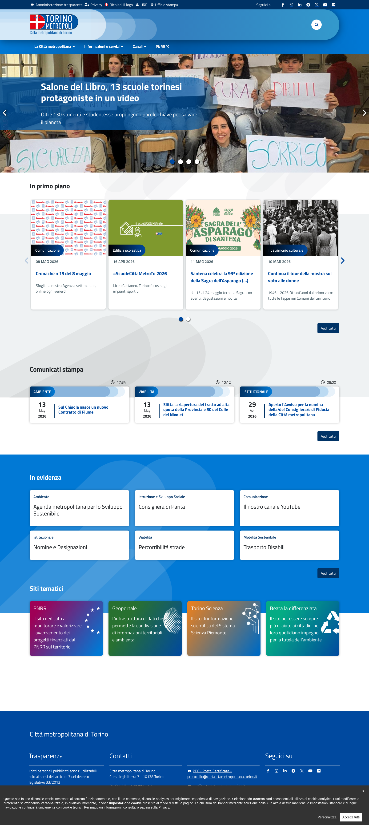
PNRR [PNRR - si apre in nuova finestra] (160, 46)
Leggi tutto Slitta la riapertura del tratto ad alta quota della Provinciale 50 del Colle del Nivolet (184, 404)
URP (143, 5)
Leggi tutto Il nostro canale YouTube (289, 508)
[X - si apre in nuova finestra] (317, 5)
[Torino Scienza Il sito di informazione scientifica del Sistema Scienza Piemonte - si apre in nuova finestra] (224, 628)
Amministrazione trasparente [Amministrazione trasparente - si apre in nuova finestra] (59, 5)
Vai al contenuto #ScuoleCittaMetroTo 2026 (145, 255)
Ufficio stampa (166, 5)
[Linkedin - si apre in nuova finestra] (300, 5)
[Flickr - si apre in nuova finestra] (334, 5)
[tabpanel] (184, 113)
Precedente (5, 113)
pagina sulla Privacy (154, 816)
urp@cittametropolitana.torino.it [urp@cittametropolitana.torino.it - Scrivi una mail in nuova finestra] (216, 786)
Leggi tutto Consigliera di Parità (184, 508)
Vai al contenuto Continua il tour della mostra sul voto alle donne (300, 255)
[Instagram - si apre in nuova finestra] (291, 5)
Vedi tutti (330, 328)
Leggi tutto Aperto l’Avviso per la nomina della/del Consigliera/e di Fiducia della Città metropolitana (289, 404)
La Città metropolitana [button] (52, 46)
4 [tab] (197, 161)
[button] (316, 25)
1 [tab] (172, 161)
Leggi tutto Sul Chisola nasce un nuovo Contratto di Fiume (79, 404)
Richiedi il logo (121, 5)
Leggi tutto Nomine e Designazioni (79, 545)
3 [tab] (188, 161)
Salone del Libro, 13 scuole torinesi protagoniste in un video (111, 92)
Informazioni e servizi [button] (102, 46)
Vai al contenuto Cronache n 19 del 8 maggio (68, 255)
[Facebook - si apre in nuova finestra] (283, 5)
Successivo (364, 113)
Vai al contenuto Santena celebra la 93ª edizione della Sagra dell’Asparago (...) (223, 255)
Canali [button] (138, 46)
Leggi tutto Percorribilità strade (184, 545)
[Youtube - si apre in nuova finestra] (325, 5)
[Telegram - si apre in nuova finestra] (308, 5)
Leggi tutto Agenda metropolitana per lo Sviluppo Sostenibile (79, 508)
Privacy (96, 5)
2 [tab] (180, 161)
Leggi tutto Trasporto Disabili (289, 545)
